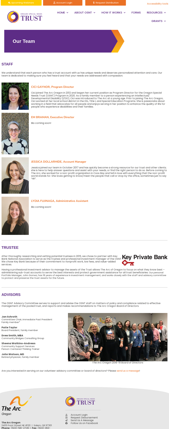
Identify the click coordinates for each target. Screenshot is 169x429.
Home (62, 12)
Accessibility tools (157, 3)
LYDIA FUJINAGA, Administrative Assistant (59, 201)
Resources (156, 12)
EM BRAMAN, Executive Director (52, 117)
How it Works (113, 12)
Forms (136, 12)
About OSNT (84, 12)
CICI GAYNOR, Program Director (52, 87)
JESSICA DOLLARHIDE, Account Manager (58, 162)
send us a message (128, 371)
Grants (158, 21)
